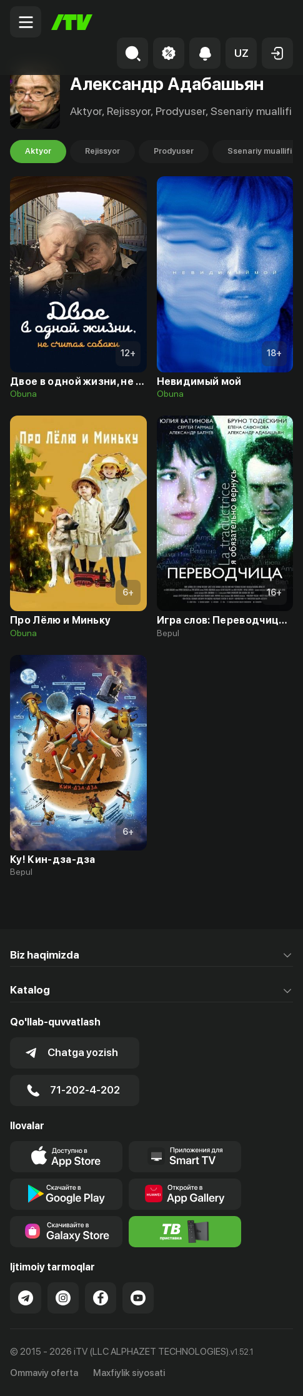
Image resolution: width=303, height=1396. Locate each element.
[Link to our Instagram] (63, 1298)
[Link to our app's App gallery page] (185, 1194)
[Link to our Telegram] (25, 1298)
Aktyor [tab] (38, 151)
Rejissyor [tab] (102, 151)
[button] (241, 53)
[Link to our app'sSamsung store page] (66, 1231)
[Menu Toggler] (25, 21)
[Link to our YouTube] (138, 1298)
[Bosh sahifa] (71, 22)
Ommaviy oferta (44, 1373)
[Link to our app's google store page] (66, 1194)
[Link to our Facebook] (100, 1298)
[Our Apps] (185, 1156)
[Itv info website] (185, 1231)
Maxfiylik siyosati (129, 1373)
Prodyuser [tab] (174, 151)
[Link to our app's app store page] (66, 1156)
